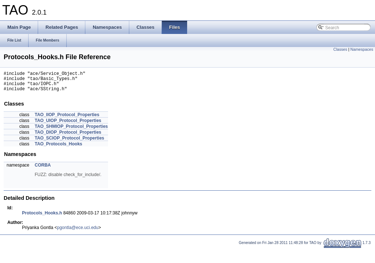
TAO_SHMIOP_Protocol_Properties (71, 130)
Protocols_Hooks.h (42, 217)
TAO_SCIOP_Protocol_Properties (69, 142)
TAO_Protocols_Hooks (58, 148)
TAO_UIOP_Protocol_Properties (68, 124)
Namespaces (361, 49)
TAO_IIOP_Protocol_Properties (67, 119)
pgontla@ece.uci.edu (78, 232)
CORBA (43, 169)
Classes (340, 49)
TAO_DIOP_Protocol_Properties (68, 136)
